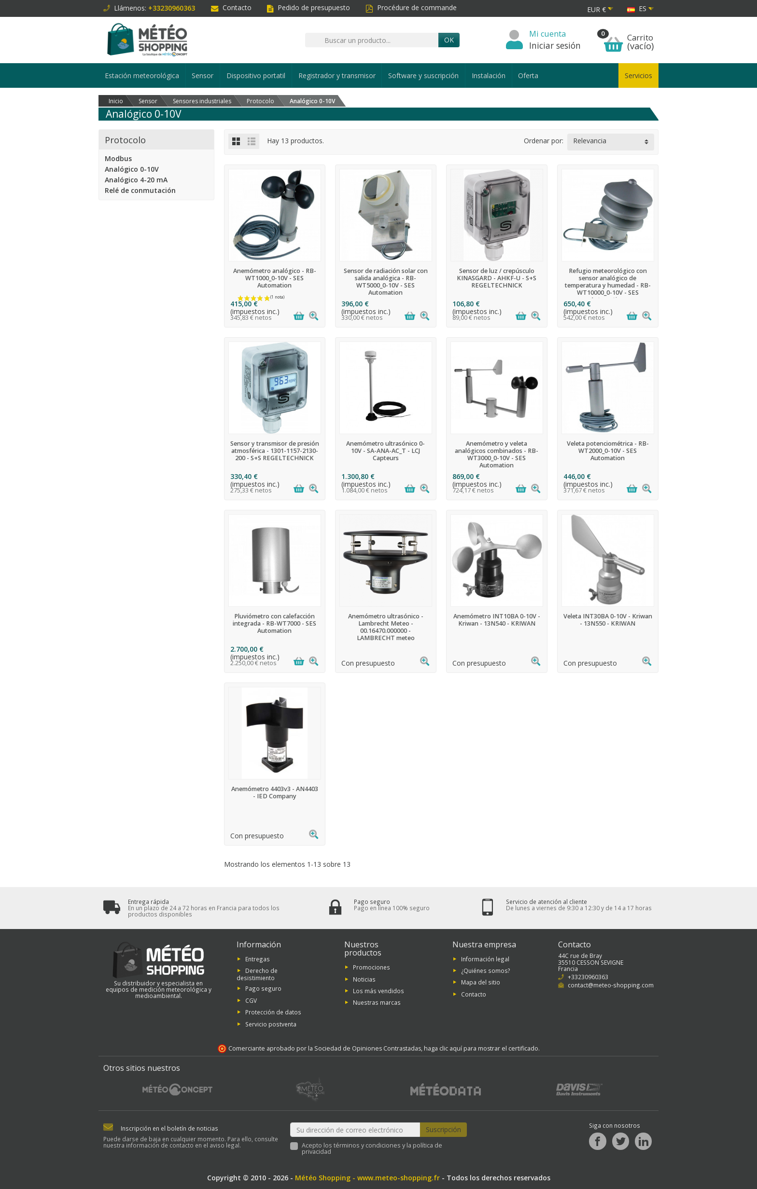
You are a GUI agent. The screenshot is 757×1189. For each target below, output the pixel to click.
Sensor (202, 75)
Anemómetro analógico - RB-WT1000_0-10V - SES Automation (274, 278)
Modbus (118, 158)
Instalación (488, 75)
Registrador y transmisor (337, 75)
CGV (251, 1000)
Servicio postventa (270, 1024)
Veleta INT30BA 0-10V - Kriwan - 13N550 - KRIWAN (607, 620)
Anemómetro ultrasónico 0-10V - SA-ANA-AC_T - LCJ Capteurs (385, 450)
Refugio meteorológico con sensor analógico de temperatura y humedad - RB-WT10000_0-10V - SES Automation (608, 285)
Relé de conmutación (140, 190)
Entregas (257, 959)
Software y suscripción (423, 75)
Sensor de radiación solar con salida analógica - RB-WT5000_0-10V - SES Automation (386, 282)
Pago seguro (263, 989)
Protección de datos (273, 1012)
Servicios (638, 75)
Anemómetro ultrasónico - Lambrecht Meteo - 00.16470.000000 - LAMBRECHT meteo (385, 627)
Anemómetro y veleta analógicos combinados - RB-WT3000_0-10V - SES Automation (496, 454)
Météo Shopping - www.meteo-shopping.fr (367, 1177)
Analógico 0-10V (132, 169)
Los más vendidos (378, 991)
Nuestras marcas (377, 1003)
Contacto (231, 7)
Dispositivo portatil (255, 75)
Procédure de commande (411, 7)
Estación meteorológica (142, 75)
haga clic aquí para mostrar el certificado (481, 1048)
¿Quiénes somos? (485, 970)
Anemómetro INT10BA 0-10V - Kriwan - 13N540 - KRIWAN (496, 620)
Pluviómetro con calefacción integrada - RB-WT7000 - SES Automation (274, 623)
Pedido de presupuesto (308, 7)
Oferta (528, 75)
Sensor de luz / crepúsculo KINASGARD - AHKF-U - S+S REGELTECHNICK (496, 278)
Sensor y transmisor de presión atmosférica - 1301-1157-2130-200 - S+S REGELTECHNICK (274, 450)
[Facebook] (597, 1141)
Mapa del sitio (480, 982)
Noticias (364, 979)
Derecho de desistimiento (257, 974)
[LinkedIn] (643, 1141)
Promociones (371, 967)
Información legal (485, 959)
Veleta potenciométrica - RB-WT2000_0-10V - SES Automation (608, 450)
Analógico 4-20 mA (136, 179)
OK (449, 39)
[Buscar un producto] (371, 40)
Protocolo (125, 140)
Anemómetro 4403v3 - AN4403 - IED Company (274, 792)
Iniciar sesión (555, 45)
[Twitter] (620, 1141)
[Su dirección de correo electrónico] (355, 1130)
